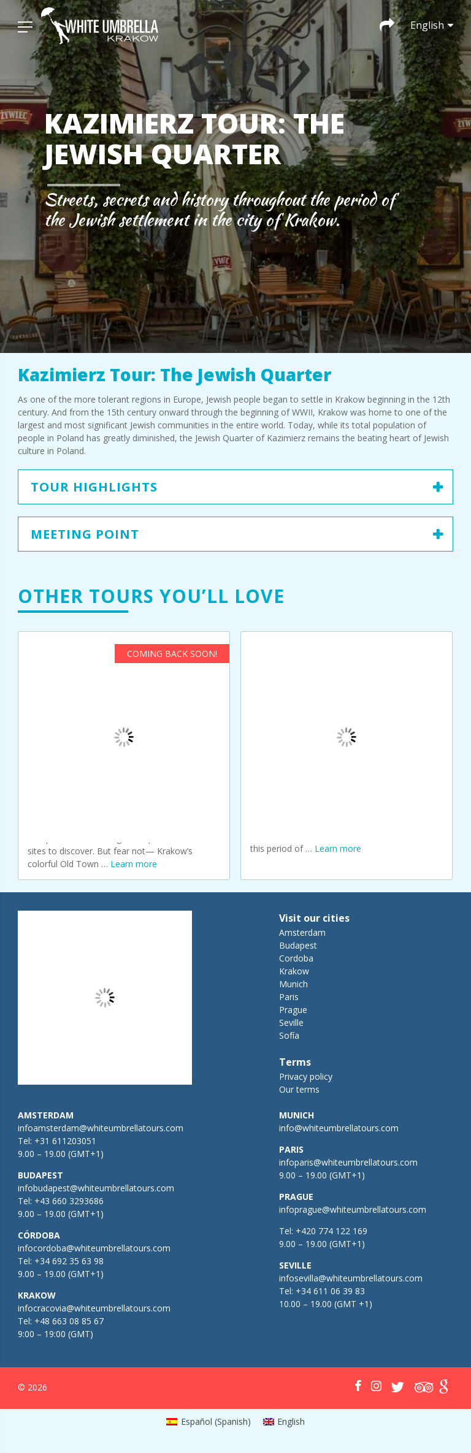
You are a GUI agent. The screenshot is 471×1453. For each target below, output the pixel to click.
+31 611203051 (65, 1141)
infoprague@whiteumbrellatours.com (352, 1209)
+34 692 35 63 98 (69, 1261)
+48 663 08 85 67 (69, 1321)
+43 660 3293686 (69, 1201)
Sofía (289, 1035)
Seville (291, 1022)
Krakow (294, 971)
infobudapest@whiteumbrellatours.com (96, 1188)
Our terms (299, 1089)
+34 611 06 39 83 (330, 1291)
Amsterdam (302, 932)
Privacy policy (305, 1076)
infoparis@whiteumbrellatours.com (348, 1162)
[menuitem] (208, 1422)
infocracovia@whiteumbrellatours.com (94, 1308)
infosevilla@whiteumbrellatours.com (351, 1278)
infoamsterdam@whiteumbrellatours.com (100, 1128)
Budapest (298, 945)
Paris (289, 997)
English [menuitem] (291, 1421)
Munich (293, 984)
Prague (293, 1009)
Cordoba (296, 958)
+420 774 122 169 (330, 1231)
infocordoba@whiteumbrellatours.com (94, 1248)
